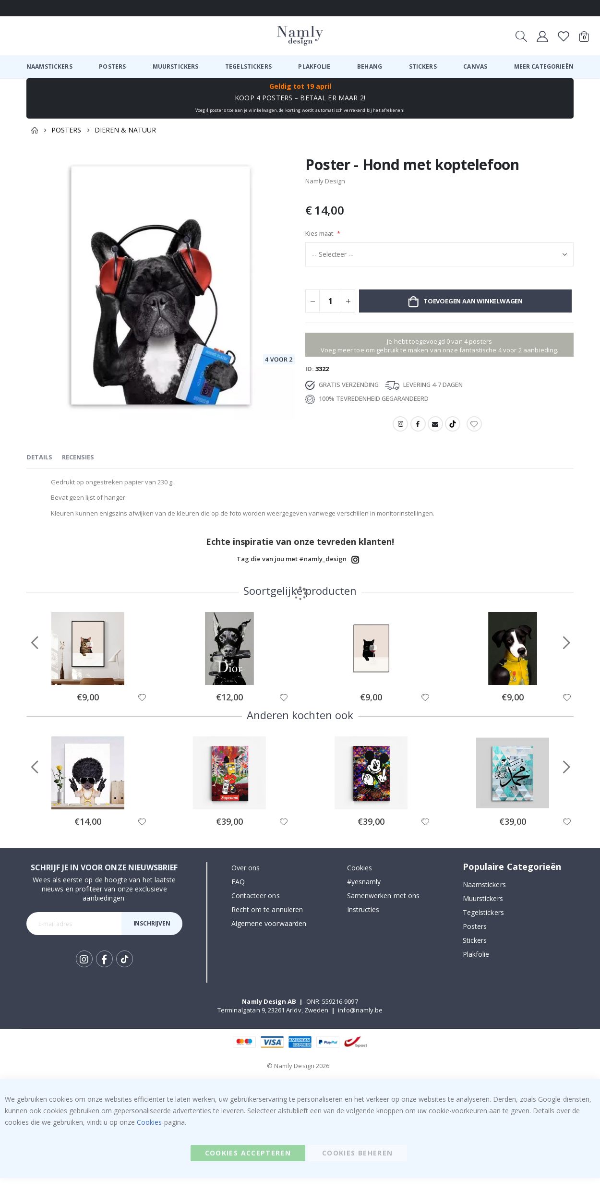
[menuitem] (49, 66)
